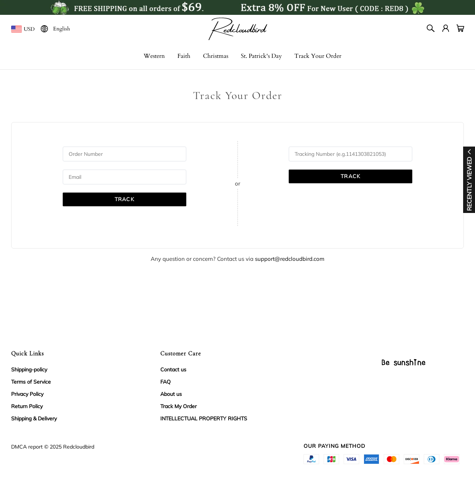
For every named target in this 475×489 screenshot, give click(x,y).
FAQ (165, 381)
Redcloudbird (78, 446)
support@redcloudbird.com (289, 258)
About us (171, 394)
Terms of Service (31, 381)
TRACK (124, 199)
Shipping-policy (29, 369)
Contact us (173, 369)
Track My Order (178, 406)
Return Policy (27, 406)
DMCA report (27, 446)
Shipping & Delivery (34, 418)
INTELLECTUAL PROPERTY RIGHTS (203, 418)
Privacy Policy (27, 394)
